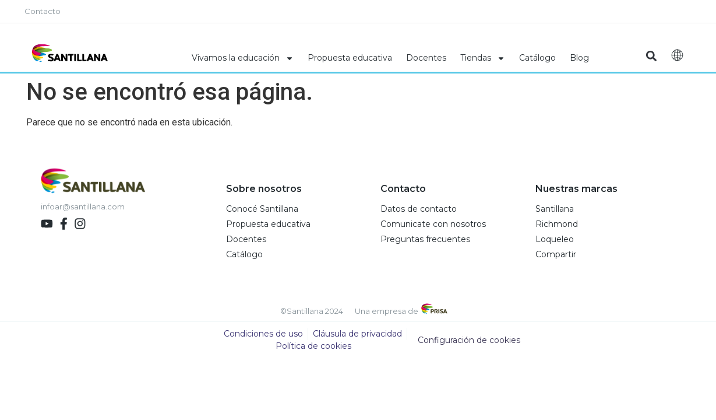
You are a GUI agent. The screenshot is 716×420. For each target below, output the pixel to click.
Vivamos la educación (243, 58)
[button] (651, 56)
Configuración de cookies (469, 340)
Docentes (426, 57)
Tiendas (482, 58)
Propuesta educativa (350, 57)
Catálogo (537, 57)
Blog (579, 57)
